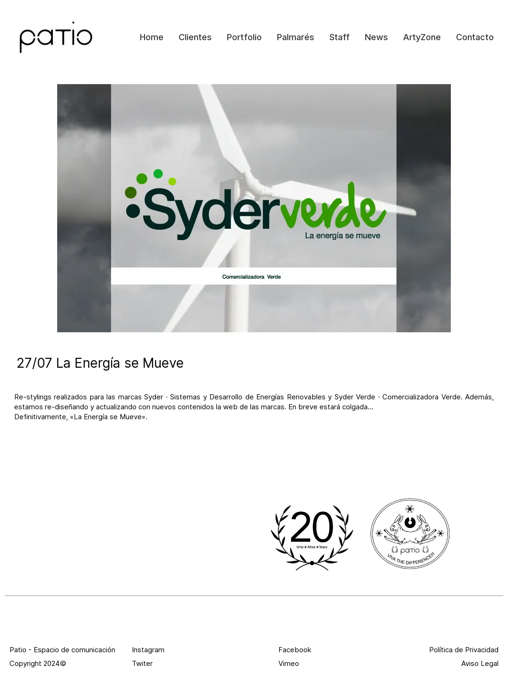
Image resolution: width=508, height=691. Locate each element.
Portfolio (244, 37)
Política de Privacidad (464, 649)
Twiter (142, 663)
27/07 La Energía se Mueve (100, 363)
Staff (339, 37)
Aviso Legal (480, 663)
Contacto (475, 37)
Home (152, 37)
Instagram (148, 649)
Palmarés (295, 37)
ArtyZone (422, 37)
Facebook (294, 649)
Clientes (195, 37)
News (376, 37)
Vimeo (288, 663)
